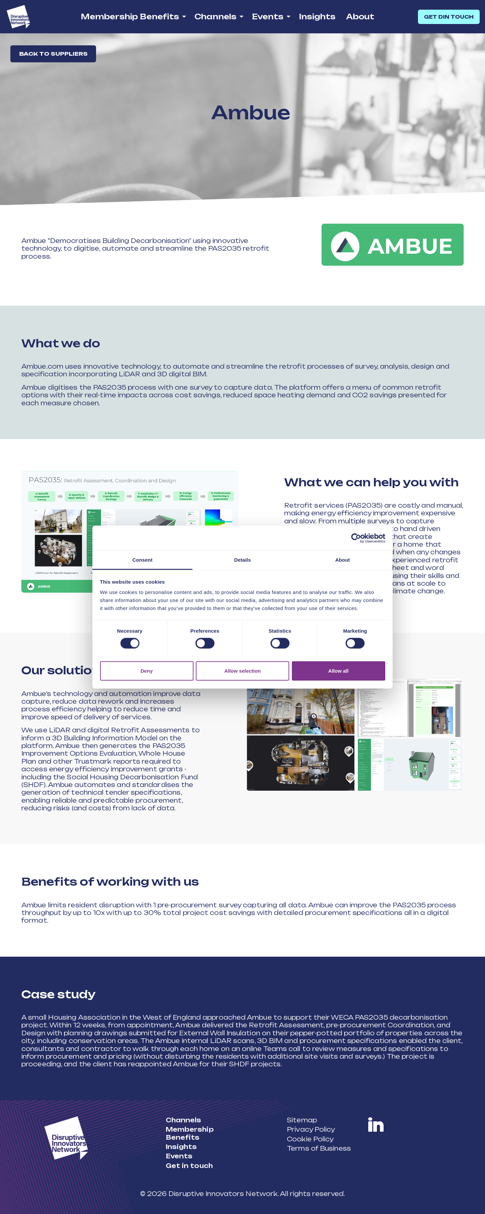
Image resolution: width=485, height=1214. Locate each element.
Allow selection (242, 671)
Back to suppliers (54, 54)
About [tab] (342, 560)
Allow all (338, 671)
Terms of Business (319, 1148)
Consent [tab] (142, 560)
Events (268, 16)
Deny (146, 671)
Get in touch (189, 1165)
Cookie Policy (310, 1139)
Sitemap (302, 1120)
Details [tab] (242, 560)
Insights (317, 16)
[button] (393, 245)
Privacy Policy (311, 1129)
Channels (215, 16)
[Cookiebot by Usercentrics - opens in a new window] (356, 538)
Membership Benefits (130, 16)
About (360, 16)
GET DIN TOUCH (449, 16)
